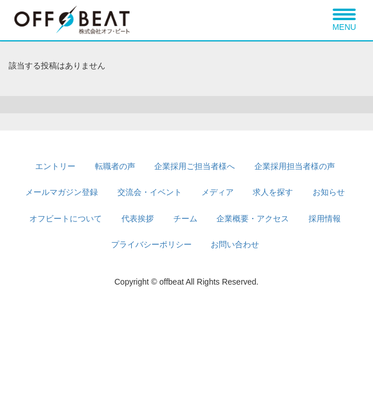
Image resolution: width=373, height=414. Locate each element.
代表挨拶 (137, 218)
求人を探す (273, 192)
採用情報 (325, 218)
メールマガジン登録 (61, 192)
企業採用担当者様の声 (294, 166)
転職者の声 (115, 166)
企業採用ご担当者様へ (194, 166)
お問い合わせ (235, 244)
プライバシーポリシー (151, 244)
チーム (185, 218)
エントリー (55, 166)
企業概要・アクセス (252, 218)
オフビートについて (65, 218)
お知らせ (329, 192)
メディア (217, 192)
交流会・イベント (149, 192)
